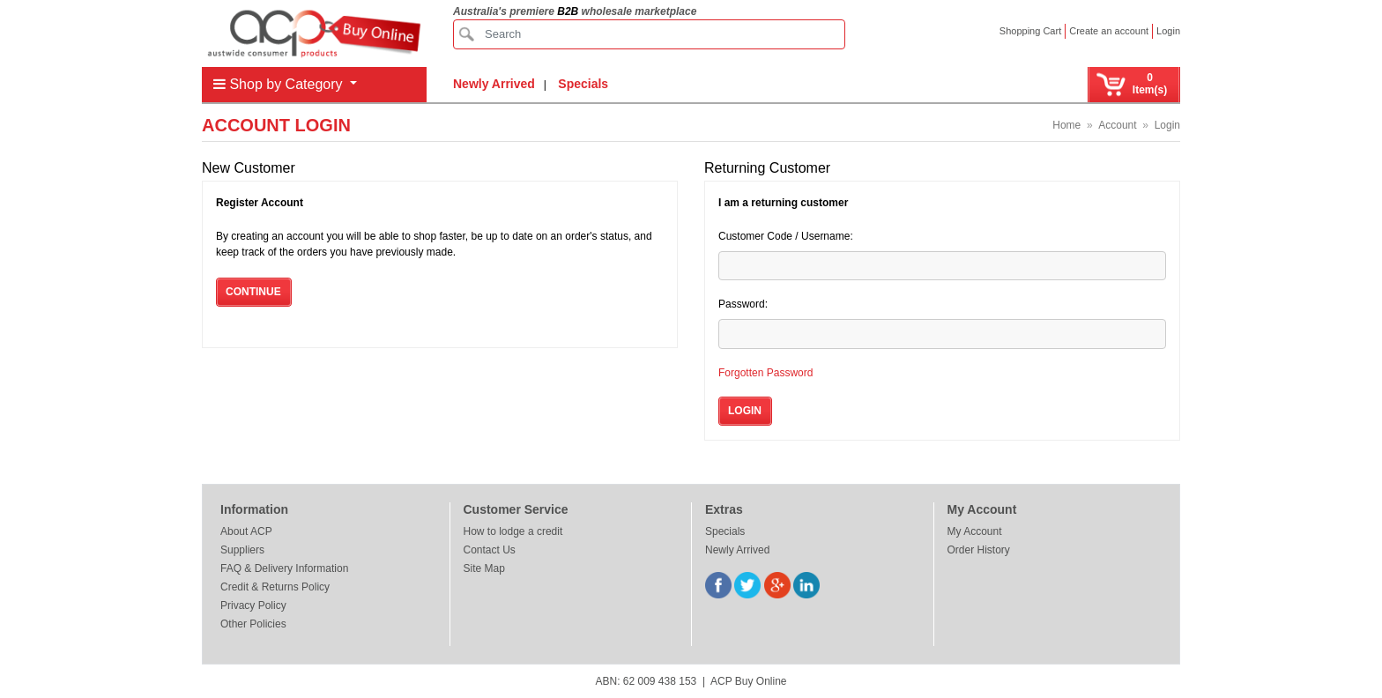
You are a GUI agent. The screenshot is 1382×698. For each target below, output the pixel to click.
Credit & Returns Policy (275, 587)
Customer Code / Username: (785, 236)
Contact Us (490, 550)
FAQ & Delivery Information (284, 568)
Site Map (484, 568)
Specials (583, 84)
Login (1168, 31)
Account (1117, 125)
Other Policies (253, 624)
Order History (978, 550)
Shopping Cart (1030, 31)
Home (1066, 125)
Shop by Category (279, 84)
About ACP (246, 531)
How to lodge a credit (513, 531)
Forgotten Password (765, 373)
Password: (743, 304)
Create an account (1108, 31)
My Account (974, 531)
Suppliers (242, 550)
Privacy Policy (253, 605)
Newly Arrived (494, 84)
